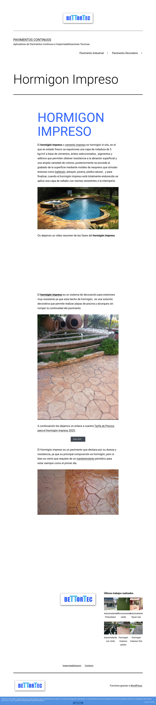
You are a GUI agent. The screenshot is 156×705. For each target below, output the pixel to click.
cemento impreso (75, 144)
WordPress (136, 685)
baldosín (60, 171)
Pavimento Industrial (91, 53)
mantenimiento (85, 458)
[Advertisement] (78, 537)
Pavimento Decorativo (125, 53)
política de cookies (7, 700)
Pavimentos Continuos (32, 40)
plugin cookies (150, 702)
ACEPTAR (78, 703)
